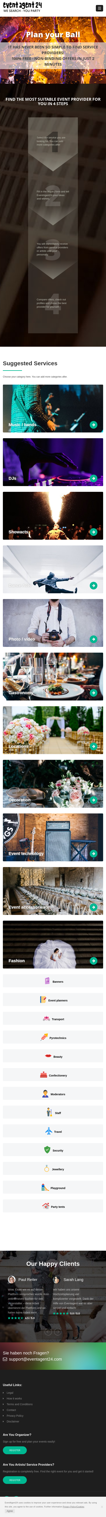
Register (14, 1450)
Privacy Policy (15, 1415)
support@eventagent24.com (35, 1359)
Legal (10, 1392)
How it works (14, 1398)
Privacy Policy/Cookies (73, 1507)
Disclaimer (13, 1421)
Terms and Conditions (20, 1404)
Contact (11, 1410)
